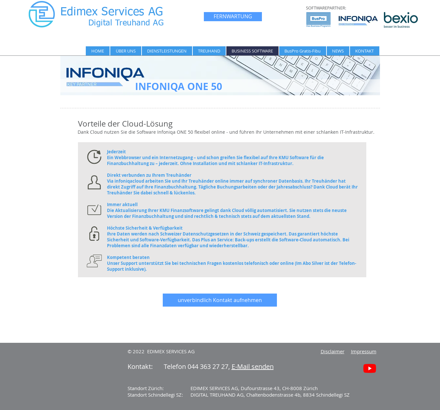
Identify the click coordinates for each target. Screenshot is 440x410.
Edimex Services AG (111, 12)
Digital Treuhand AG (126, 23)
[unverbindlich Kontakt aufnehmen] (220, 300)
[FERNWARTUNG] (233, 16)
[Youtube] (369, 368)
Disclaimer (332, 351)
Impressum (363, 351)
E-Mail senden (253, 366)
